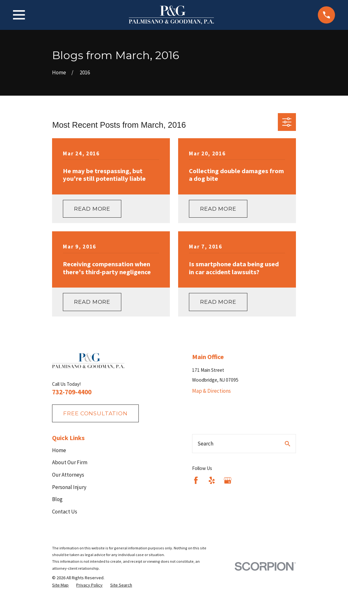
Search (205, 443)
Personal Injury (69, 487)
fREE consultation (95, 413)
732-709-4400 (71, 392)
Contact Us (64, 511)
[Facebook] (196, 480)
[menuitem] (60, 585)
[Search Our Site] (287, 443)
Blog (57, 499)
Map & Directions (211, 390)
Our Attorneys (68, 474)
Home (59, 450)
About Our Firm (69, 462)
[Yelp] (212, 480)
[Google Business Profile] (227, 480)
